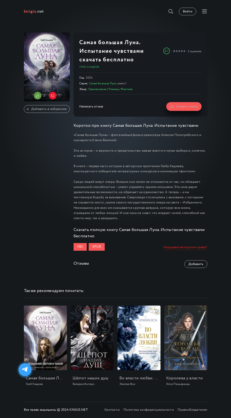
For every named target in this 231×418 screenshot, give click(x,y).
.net (34, 11)
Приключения (97, 89)
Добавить (195, 264)
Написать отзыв (91, 106)
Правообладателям (192, 409)
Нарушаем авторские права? (185, 247)
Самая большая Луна (102, 83)
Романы (114, 89)
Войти (187, 11)
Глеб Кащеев (89, 67)
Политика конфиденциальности (148, 409)
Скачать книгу (184, 106)
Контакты (112, 409)
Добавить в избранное (47, 109)
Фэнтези (127, 89)
